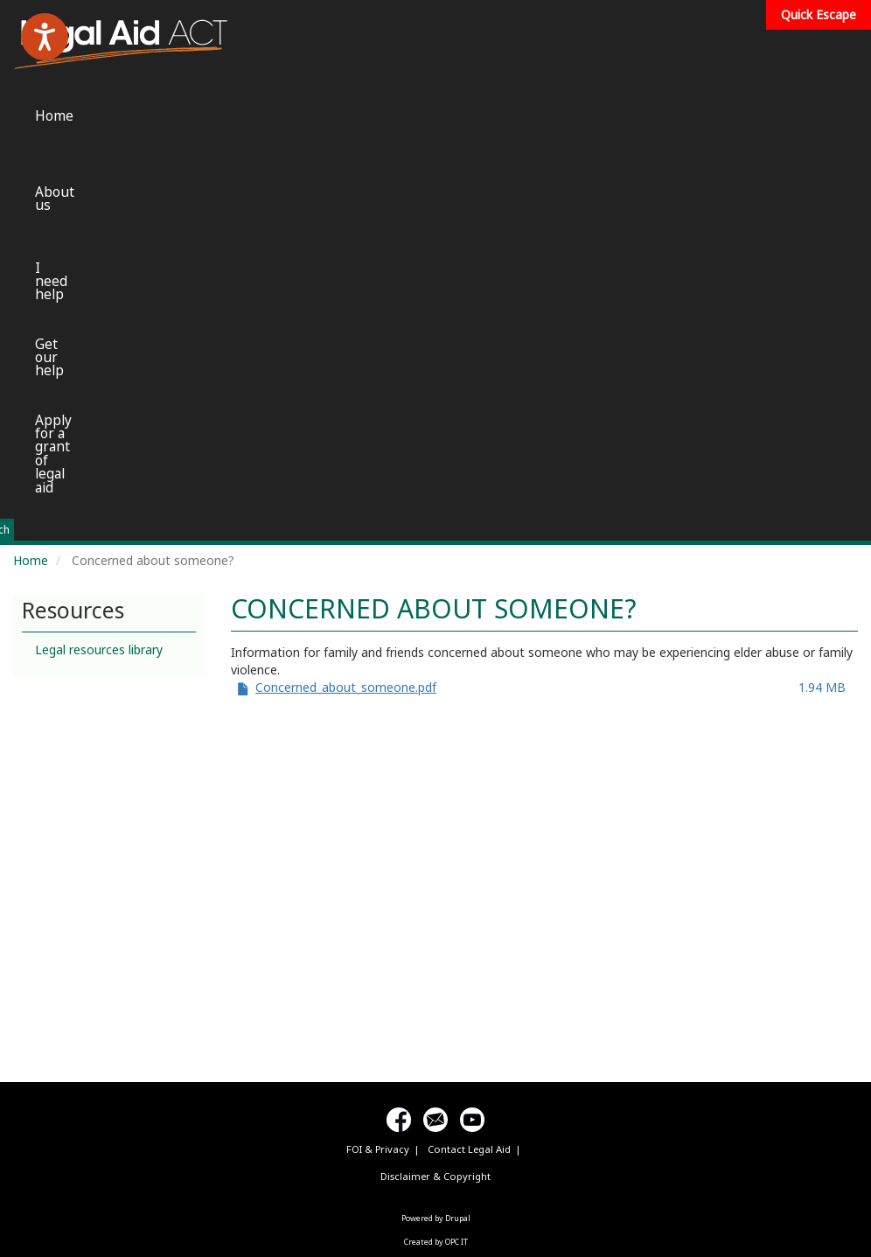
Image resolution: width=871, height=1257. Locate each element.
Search (665, 117)
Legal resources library (99, 237)
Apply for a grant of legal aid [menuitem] (722, 52)
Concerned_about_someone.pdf (345, 275)
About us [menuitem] (374, 39)
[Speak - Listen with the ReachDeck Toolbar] (44, 36)
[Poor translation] (64, 995)
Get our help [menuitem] (589, 45)
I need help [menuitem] (484, 39)
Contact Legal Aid (469, 737)
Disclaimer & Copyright (435, 764)
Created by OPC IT (436, 829)
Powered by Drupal (435, 806)
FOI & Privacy (377, 737)
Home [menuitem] (282, 39)
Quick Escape (818, 14)
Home (30, 148)
